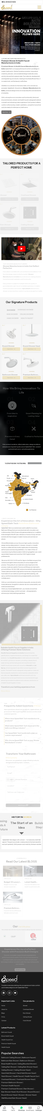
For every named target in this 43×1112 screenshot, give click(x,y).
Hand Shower (27, 1020)
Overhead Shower (28, 1009)
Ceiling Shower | (7, 1070)
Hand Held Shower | (8, 1073)
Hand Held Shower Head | (26, 1073)
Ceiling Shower (27, 1017)
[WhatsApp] (21, 1108)
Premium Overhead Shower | (12, 1089)
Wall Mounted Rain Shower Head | (14, 1098)
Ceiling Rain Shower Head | (28, 1067)
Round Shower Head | (9, 1095)
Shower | (21, 1095)
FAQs (3, 1017)
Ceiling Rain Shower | (9, 1067)
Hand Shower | (6, 1076)
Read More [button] (6, 112)
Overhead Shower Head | (26, 1079)
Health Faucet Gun (7, 1040)
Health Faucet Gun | (32, 1076)
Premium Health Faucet (8, 1043)
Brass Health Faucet (7, 1036)
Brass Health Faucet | (9, 1064)
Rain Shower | (29, 1089)
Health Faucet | (18, 1076)
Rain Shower (27, 1013)
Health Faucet (5, 1047)
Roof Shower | (22, 1092)
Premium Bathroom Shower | (12, 1082)
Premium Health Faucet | (10, 1086)
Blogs (3, 1013)
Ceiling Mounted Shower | (27, 1064)
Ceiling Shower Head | (22, 1070)
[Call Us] (13, 1108)
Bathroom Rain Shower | (10, 1061)
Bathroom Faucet (6, 1032)
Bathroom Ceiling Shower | (11, 1057)
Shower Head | (31, 1095)
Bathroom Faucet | (29, 1057)
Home (3, 1005)
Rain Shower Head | (8, 1092)
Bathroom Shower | (27, 1061)
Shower (25, 1005)
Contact (3, 1020)
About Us (4, 1009)
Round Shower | (34, 1092)
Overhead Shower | (8, 1079)
